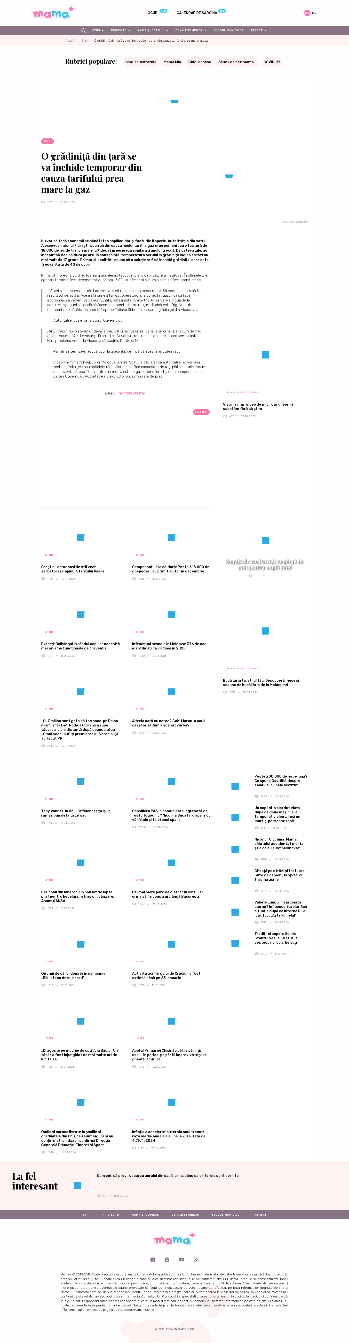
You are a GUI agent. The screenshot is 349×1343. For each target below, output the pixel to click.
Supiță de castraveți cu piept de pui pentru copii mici (265, 564)
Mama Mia (172, 62)
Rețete (257, 30)
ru (314, 13)
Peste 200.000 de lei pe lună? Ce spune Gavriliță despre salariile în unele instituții (280, 780)
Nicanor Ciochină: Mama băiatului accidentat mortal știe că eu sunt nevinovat (279, 843)
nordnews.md (132, 393)
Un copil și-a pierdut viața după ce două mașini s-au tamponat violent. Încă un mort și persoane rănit (277, 814)
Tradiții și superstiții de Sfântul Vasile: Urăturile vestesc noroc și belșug (276, 938)
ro (307, 13)
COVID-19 (271, 62)
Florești (201, 412)
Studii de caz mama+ (237, 62)
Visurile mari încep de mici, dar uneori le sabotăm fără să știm (258, 406)
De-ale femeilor (189, 30)
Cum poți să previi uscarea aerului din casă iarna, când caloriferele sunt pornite (168, 1175)
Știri (96, 30)
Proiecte (119, 30)
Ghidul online (199, 62)
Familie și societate (242, 392)
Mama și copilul (151, 30)
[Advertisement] (126, 469)
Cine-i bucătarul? (140, 62)
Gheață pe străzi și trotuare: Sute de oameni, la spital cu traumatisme (280, 875)
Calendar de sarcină (197, 13)
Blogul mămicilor (229, 30)
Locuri (152, 13)
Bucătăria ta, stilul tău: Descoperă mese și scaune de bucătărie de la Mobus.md (261, 682)
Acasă (69, 40)
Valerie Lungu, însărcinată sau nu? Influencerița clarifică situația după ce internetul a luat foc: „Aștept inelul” (280, 909)
